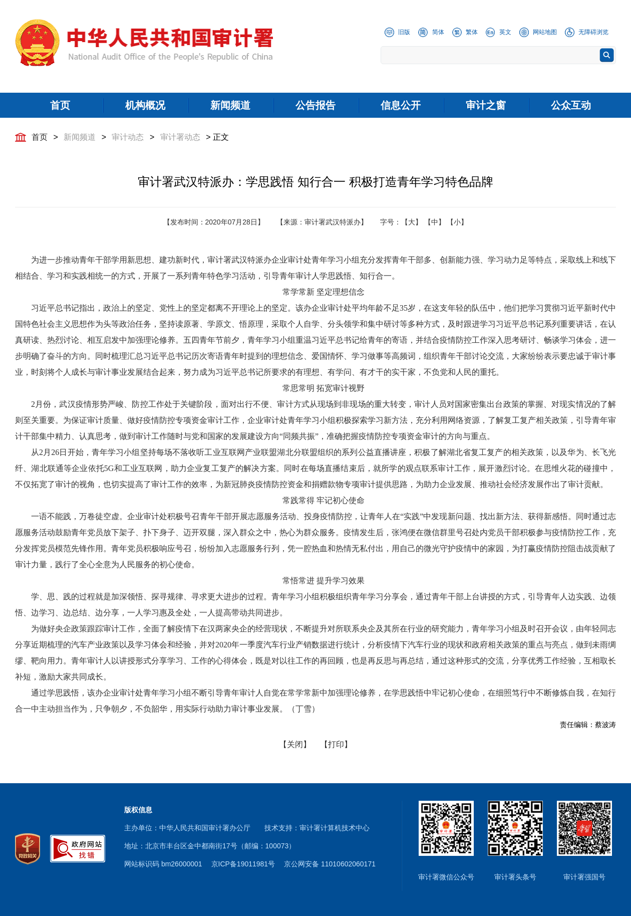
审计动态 (128, 137)
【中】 (434, 222)
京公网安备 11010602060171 (330, 864)
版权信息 (138, 810)
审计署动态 (180, 137)
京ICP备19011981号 (243, 864)
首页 (40, 137)
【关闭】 (295, 744)
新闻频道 (80, 137)
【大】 (411, 222)
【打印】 (336, 744)
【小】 (457, 222)
